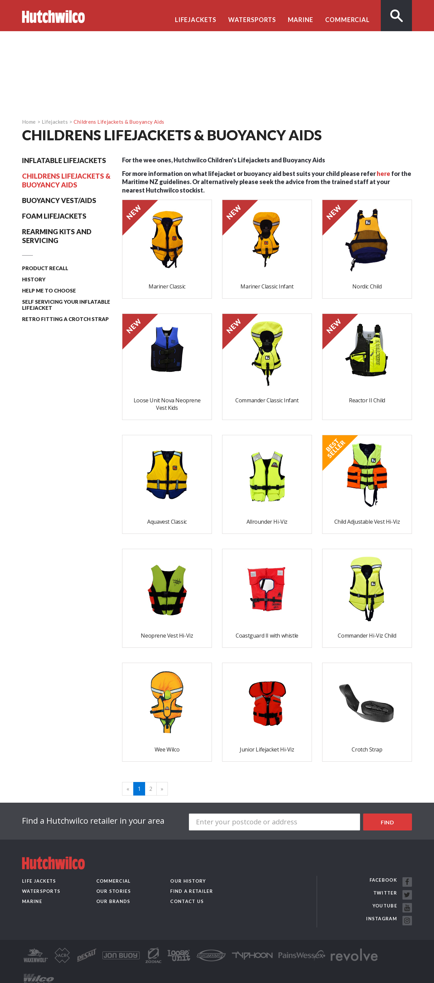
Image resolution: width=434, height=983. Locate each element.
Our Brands (113, 901)
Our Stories (113, 891)
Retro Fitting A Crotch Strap (65, 319)
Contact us (187, 901)
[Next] (162, 789)
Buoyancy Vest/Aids (59, 200)
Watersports (252, 19)
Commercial (347, 19)
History (33, 279)
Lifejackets (195, 19)
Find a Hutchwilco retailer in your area (93, 820)
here (383, 173)
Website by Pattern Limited (132, 976)
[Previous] (128, 789)
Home (29, 122)
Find (387, 822)
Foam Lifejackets (54, 216)
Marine (300, 19)
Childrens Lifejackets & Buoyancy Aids (119, 122)
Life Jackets (39, 881)
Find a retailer (191, 891)
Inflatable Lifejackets (64, 160)
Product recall (45, 268)
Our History (188, 881)
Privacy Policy (82, 976)
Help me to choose (49, 290)
